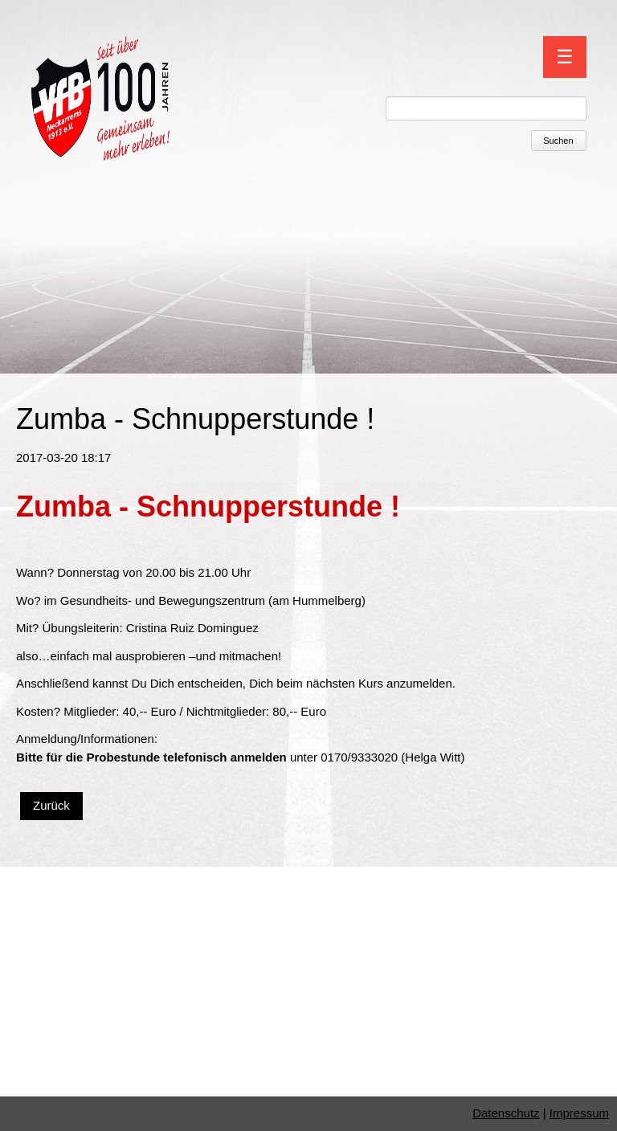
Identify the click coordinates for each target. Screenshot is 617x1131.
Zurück (51, 805)
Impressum (579, 1113)
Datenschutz (505, 1113)
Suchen (558, 140)
